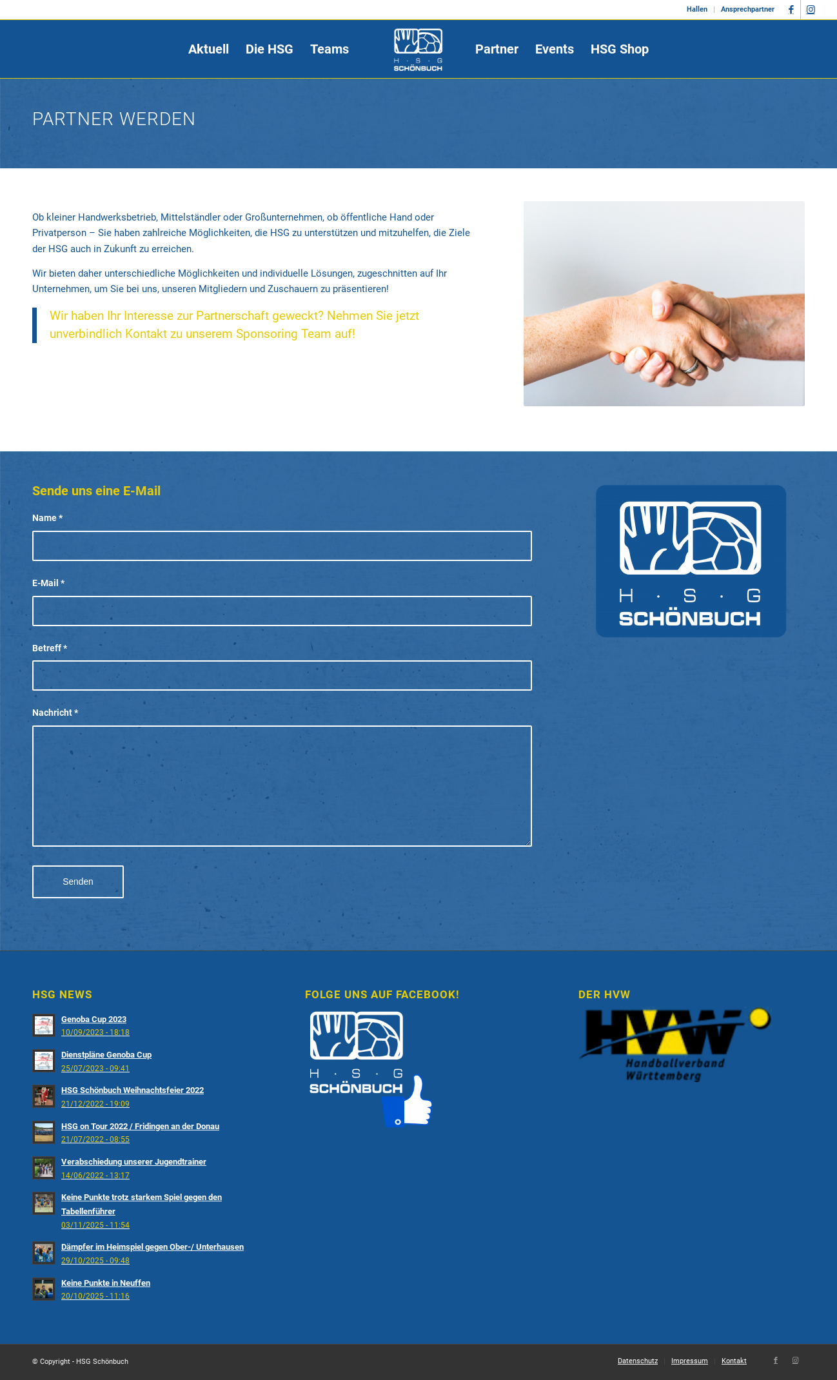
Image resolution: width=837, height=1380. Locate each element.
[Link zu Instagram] (810, 9)
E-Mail (48, 583)
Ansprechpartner (747, 9)
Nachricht (55, 712)
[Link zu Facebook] (791, 9)
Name (47, 518)
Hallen (697, 9)
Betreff (49, 648)
